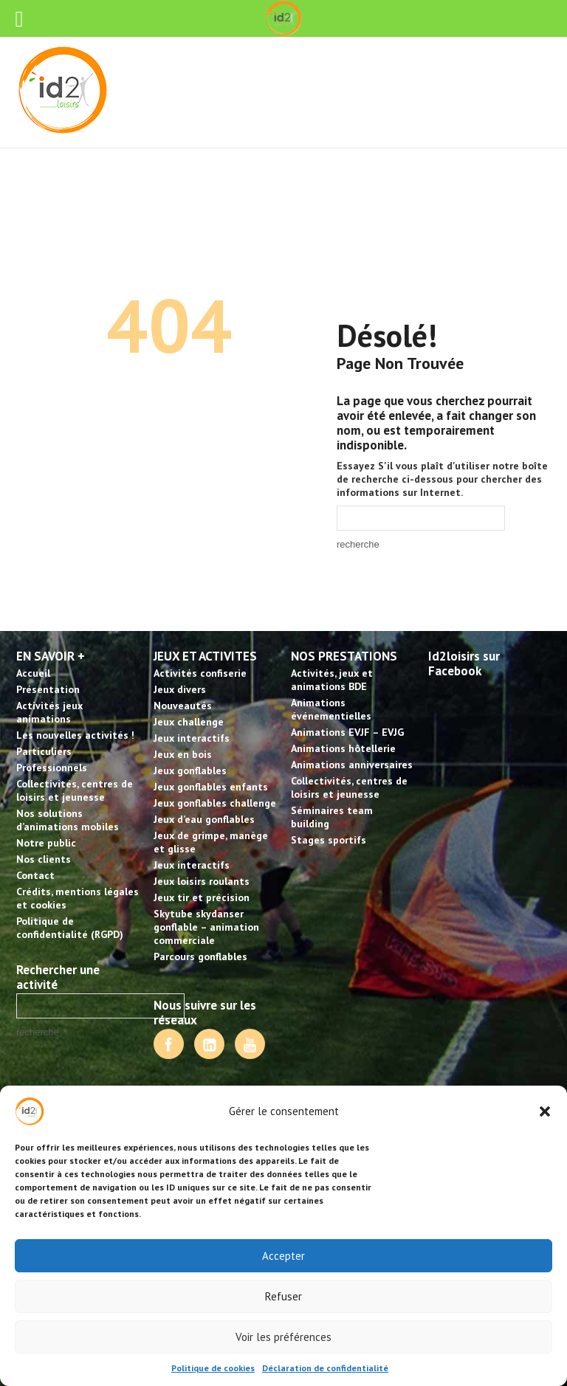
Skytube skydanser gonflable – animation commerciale (206, 927)
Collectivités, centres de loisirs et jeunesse (74, 790)
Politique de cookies (213, 1367)
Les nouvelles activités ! (75, 735)
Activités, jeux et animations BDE (332, 679)
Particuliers (44, 751)
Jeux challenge (189, 721)
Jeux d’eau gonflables (204, 819)
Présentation (48, 689)
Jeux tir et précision (202, 897)
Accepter (283, 1256)
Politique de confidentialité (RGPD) (69, 927)
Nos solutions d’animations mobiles (67, 820)
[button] (544, 1111)
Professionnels (51, 767)
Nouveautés (183, 705)
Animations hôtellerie (343, 748)
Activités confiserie (200, 673)
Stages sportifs (328, 840)
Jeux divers (180, 689)
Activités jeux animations (49, 712)
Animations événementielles (331, 709)
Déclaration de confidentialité (325, 1367)
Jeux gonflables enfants (211, 786)
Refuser (283, 1296)
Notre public (46, 842)
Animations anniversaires (352, 764)
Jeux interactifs (192, 738)
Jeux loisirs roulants (202, 881)
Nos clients (43, 859)
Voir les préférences (283, 1337)
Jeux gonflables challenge (215, 803)
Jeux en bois (183, 754)
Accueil (33, 673)
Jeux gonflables (190, 770)
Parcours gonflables (200, 956)
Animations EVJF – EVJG (347, 732)
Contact (35, 875)
